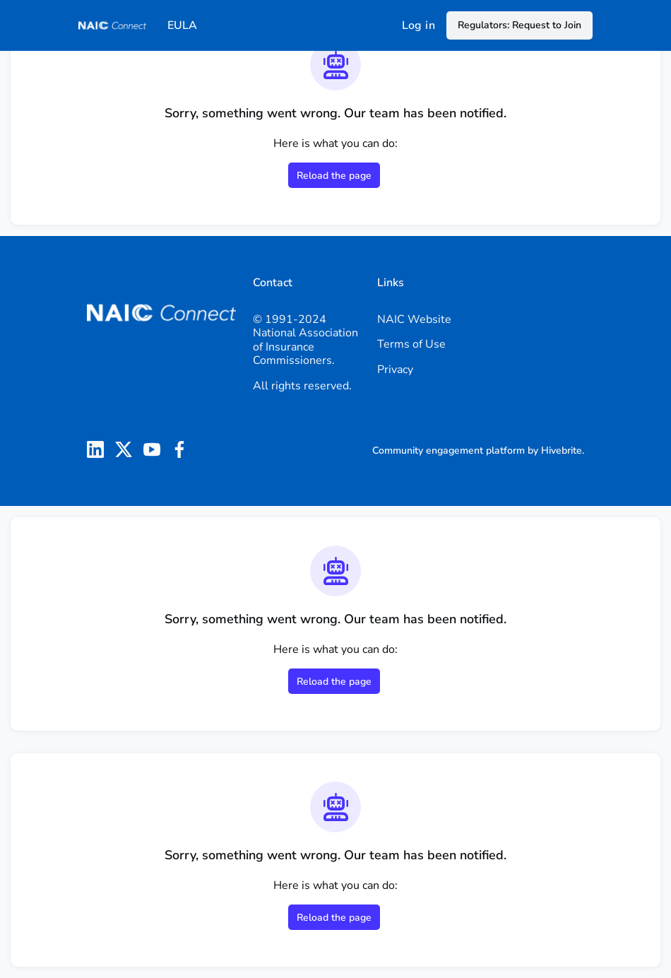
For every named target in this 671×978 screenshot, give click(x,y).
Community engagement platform (448, 450)
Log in (418, 25)
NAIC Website (414, 319)
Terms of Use (411, 344)
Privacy (395, 369)
